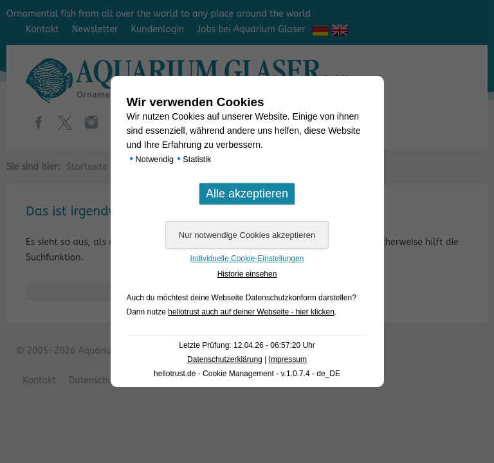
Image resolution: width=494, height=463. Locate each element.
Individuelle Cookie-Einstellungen (247, 258)
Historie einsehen (247, 273)
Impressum (288, 359)
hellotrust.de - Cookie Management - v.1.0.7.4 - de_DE (247, 373)
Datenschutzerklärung (224, 359)
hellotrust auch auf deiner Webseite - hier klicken (251, 311)
